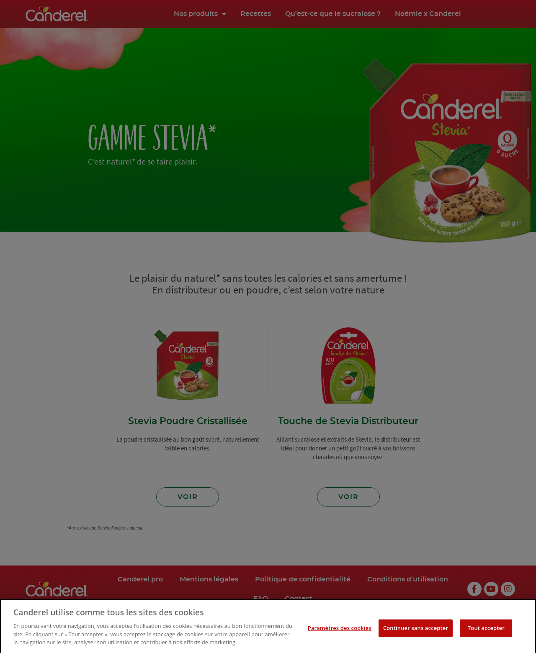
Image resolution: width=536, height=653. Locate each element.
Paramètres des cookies (339, 640)
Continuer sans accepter (415, 640)
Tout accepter (486, 640)
